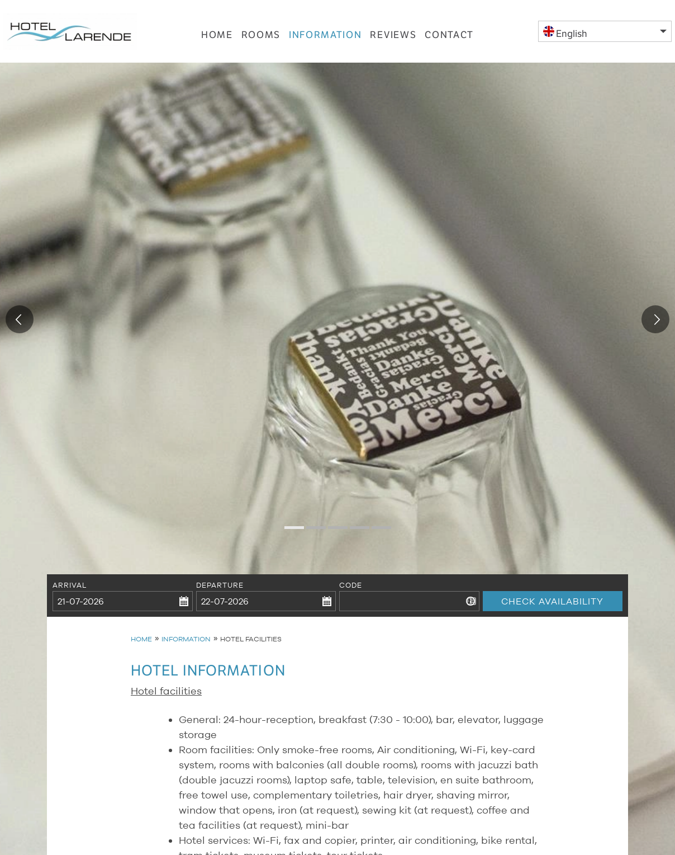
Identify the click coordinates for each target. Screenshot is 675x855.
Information (325, 32)
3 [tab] (333, 531)
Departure (220, 585)
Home (217, 32)
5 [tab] (377, 531)
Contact (449, 32)
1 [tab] (290, 531)
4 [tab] (355, 531)
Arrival (70, 585)
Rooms (261, 32)
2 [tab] (311, 531)
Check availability (553, 585)
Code (350, 585)
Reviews (393, 32)
